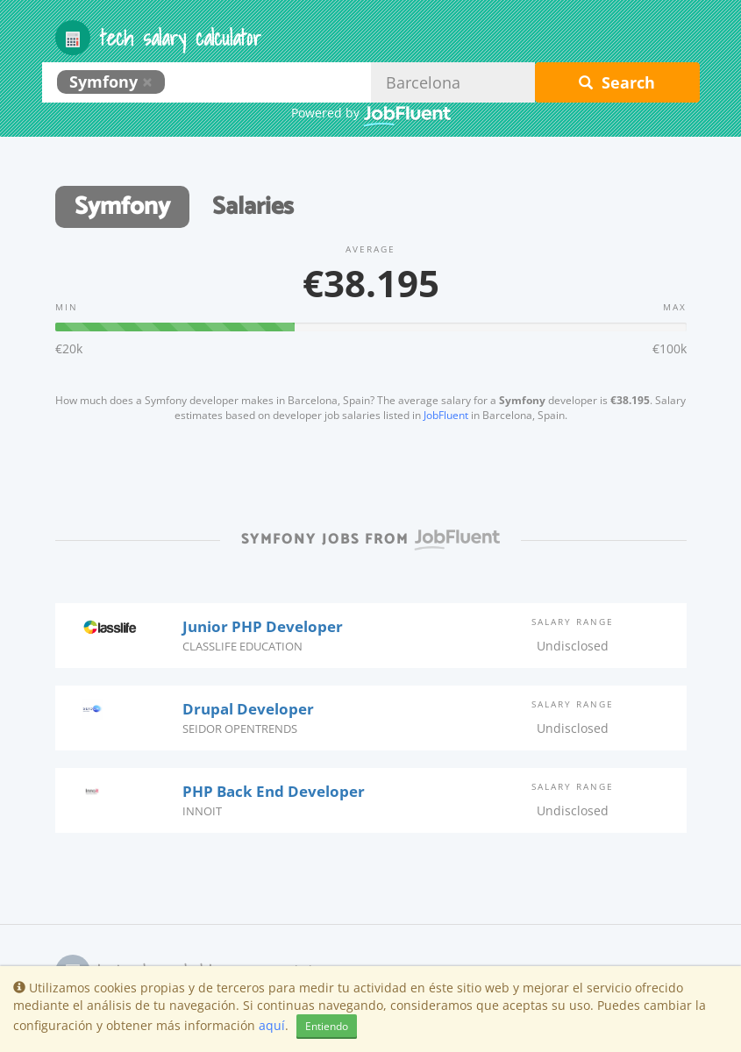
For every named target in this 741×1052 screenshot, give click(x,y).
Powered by (371, 113)
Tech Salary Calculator (158, 37)
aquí (272, 1025)
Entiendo (326, 1026)
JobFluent (446, 415)
